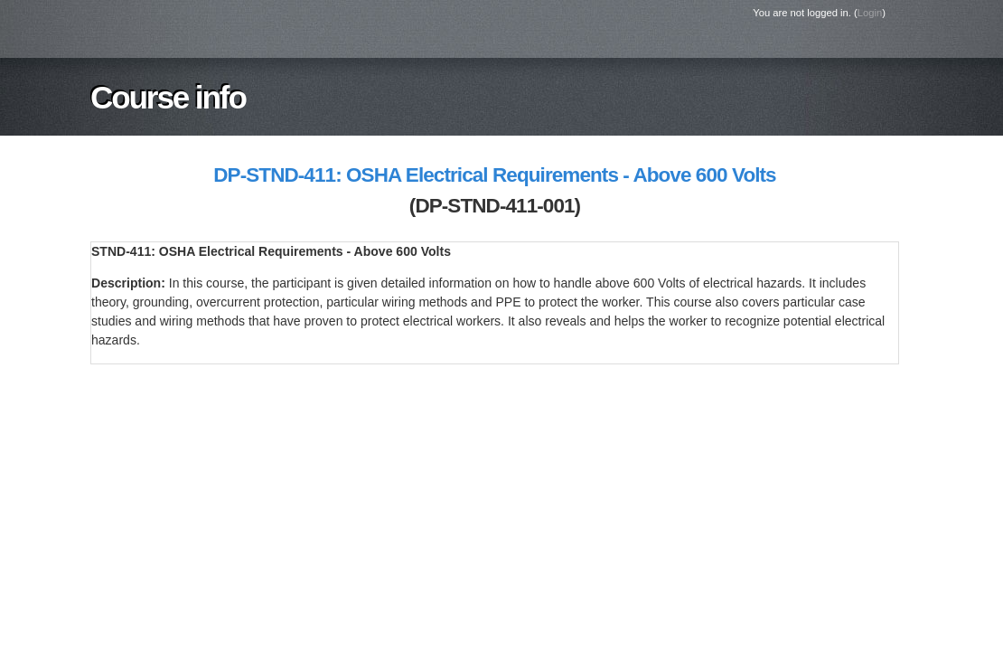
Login (870, 12)
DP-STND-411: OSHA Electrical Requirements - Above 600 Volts (494, 175)
